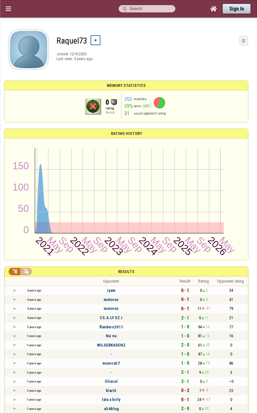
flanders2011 (111, 327)
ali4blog (111, 408)
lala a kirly (111, 399)
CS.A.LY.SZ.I (111, 317)
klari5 (111, 390)
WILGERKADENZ (111, 345)
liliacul (111, 381)
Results (126, 271)
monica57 (111, 363)
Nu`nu (111, 335)
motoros (111, 299)
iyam (111, 290)
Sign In (236, 9)
